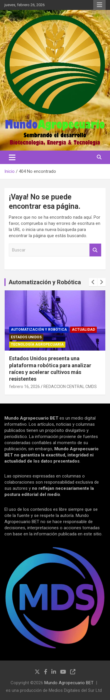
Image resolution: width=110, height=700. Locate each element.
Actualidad (83, 329)
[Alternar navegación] (12, 157)
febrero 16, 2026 (24, 386)
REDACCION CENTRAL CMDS (70, 386)
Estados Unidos (26, 337)
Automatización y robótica (39, 329)
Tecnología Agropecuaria (37, 344)
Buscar (95, 250)
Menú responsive (99, 5)
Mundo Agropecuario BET (69, 682)
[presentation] (93, 282)
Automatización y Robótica (45, 282)
